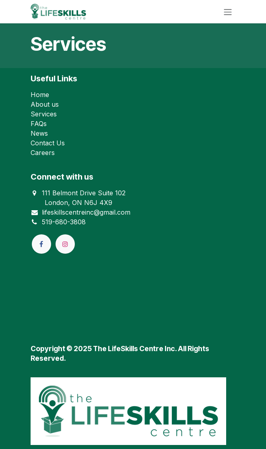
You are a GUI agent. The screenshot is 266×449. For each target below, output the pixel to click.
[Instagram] (65, 244)
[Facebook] (41, 244)
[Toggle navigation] (228, 11)
